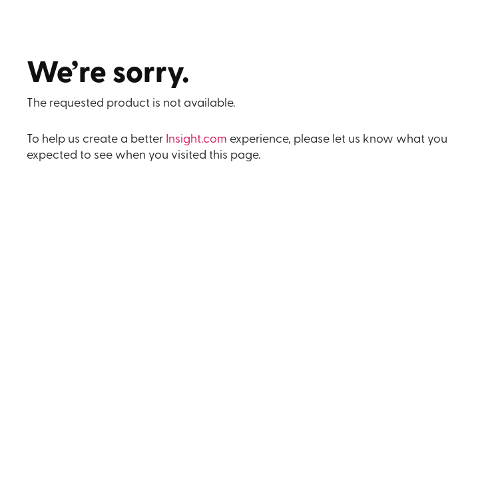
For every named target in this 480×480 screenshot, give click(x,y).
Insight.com (196, 139)
